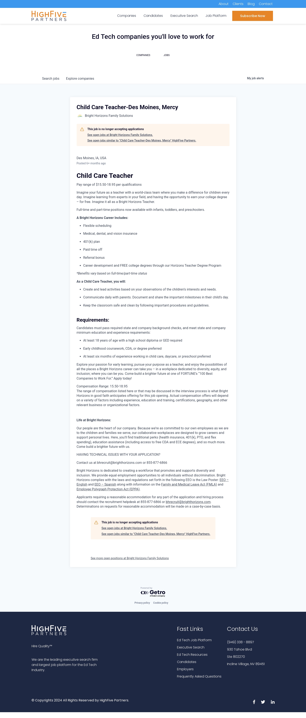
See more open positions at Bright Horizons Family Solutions (130, 558)
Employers (185, 669)
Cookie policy (160, 602)
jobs (50, 79)
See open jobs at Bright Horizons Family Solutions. (120, 135)
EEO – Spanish (105, 484)
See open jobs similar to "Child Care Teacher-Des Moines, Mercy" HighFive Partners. (141, 140)
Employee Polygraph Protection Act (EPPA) (108, 489)
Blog (251, 3)
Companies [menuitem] (126, 15)
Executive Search (190, 647)
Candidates (186, 661)
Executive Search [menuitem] (184, 15)
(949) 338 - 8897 (240, 642)
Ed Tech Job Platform (194, 640)
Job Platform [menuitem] (215, 15)
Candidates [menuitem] (153, 15)
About (224, 3)
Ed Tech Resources (192, 654)
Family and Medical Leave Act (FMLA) (189, 484)
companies (80, 79)
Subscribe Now (252, 15)
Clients (238, 3)
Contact (266, 3)
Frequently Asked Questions (199, 676)
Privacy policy (142, 602)
